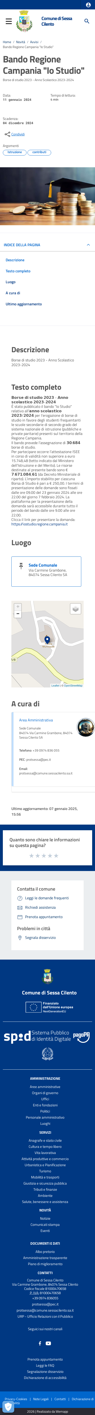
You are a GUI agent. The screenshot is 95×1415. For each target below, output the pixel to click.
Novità (20, 42)
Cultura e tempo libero (45, 1146)
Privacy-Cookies (16, 1398)
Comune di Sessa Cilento (56, 21)
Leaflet (55, 685)
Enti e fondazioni (45, 1105)
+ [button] (17, 607)
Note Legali (41, 1398)
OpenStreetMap (73, 685)
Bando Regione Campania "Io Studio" (28, 46)
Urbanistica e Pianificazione (45, 1165)
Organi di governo (45, 1093)
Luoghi (45, 1123)
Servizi (45, 1132)
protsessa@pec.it (45, 1304)
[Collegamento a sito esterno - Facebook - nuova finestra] (40, 1343)
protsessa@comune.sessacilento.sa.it (45, 1310)
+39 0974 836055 (45, 1298)
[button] (88, 5)
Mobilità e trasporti (45, 1177)
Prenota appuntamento (45, 1359)
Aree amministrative (45, 1086)
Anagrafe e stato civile (45, 1140)
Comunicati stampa (45, 1224)
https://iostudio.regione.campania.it (39, 524)
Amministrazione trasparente (45, 1257)
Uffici (45, 1099)
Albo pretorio (45, 1251)
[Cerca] (87, 21)
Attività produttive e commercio (45, 1158)
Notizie (45, 1218)
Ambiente (45, 1195)
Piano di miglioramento (45, 1264)
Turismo (45, 1171)
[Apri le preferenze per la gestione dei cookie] (8, 1407)
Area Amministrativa (36, 720)
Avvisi (34, 42)
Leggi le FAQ (45, 1365)
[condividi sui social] (14, 134)
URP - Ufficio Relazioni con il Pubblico (45, 1316)
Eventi (45, 1230)
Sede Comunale (43, 565)
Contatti (45, 1273)
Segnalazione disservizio (45, 1371)
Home (7, 42)
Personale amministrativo (45, 1117)
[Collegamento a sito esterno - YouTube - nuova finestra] (48, 1343)
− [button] (17, 614)
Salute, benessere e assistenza (45, 1201)
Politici (45, 1111)
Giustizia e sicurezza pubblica (45, 1183)
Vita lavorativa (45, 1152)
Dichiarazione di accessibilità (45, 1377)
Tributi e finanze (45, 1189)
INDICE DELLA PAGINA (22, 245)
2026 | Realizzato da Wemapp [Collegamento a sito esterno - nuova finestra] (47, 1412)
